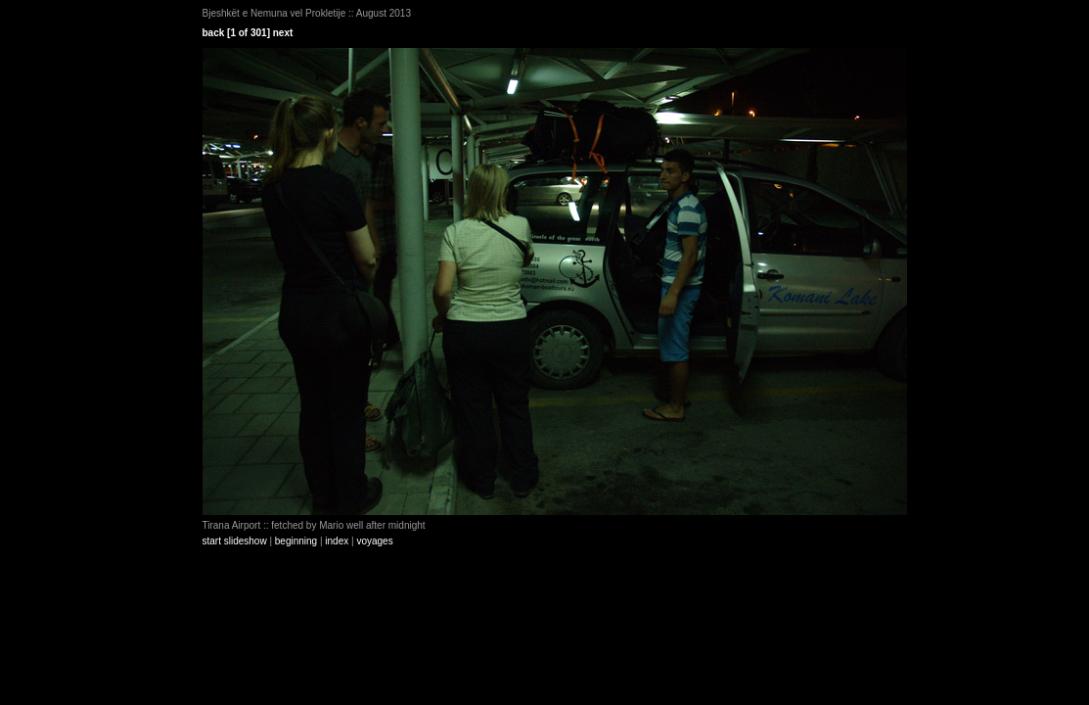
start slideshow (235, 541)
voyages (374, 541)
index (336, 541)
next (283, 32)
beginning (296, 541)
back (214, 32)
